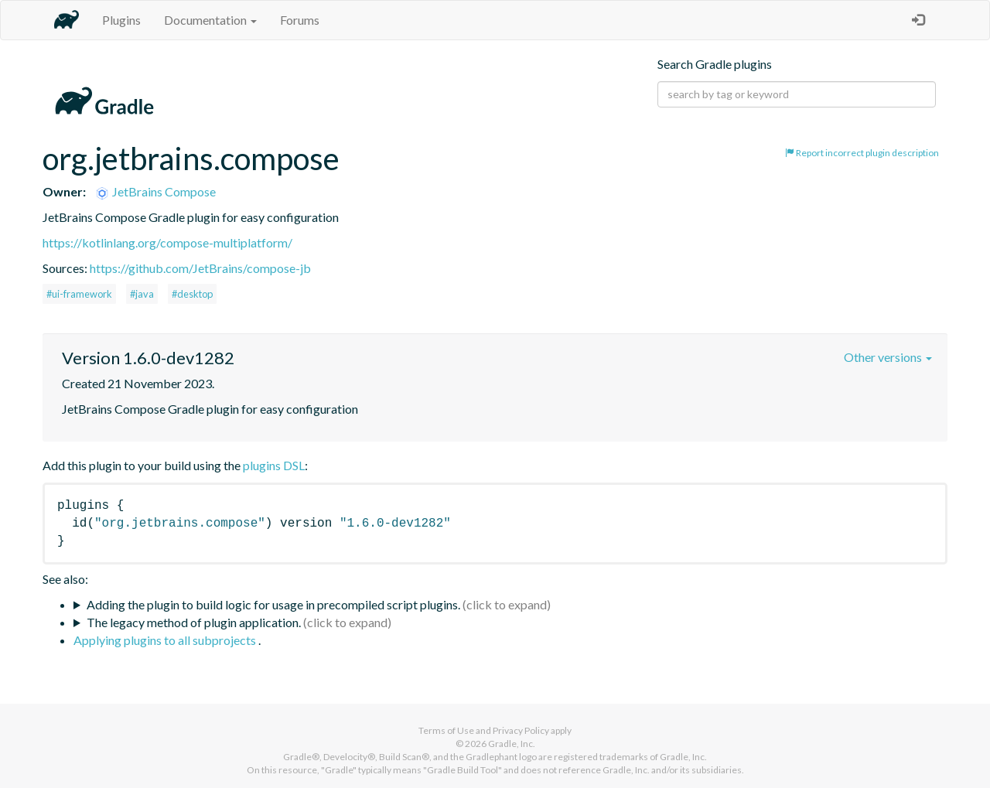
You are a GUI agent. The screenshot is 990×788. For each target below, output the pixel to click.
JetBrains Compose (155, 191)
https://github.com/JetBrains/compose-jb (200, 268)
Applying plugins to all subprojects (165, 640)
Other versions (888, 357)
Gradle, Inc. (511, 743)
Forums (299, 19)
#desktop (192, 294)
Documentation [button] (210, 19)
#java (142, 294)
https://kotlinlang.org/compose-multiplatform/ (167, 242)
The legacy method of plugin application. (194, 622)
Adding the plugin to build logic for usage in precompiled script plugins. (273, 604)
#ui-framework (79, 294)
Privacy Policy (521, 730)
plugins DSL (274, 465)
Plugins (121, 19)
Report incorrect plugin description (862, 153)
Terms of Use (446, 730)
